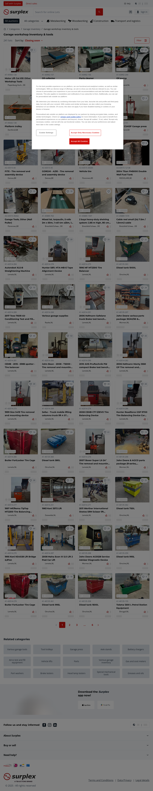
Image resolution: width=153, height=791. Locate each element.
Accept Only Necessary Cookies (85, 133)
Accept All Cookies (79, 141)
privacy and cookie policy (71, 117)
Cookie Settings (46, 133)
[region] (77, 114)
